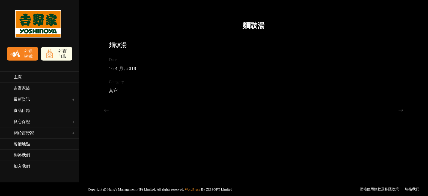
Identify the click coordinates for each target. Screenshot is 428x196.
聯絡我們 (412, 150)
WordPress (192, 150)
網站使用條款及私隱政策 (379, 150)
